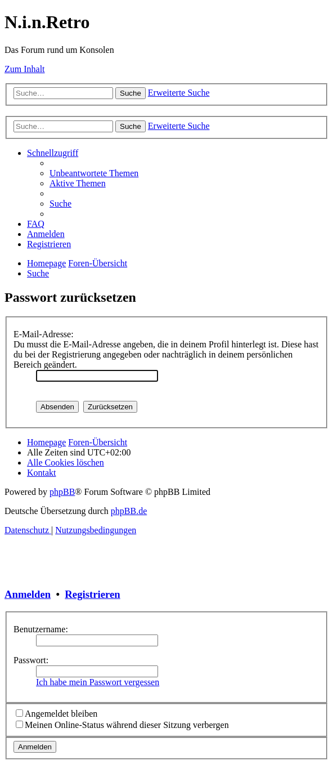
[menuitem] (94, 173)
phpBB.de (129, 511)
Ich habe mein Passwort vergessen (97, 682)
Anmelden (27, 594)
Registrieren (92, 594)
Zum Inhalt (24, 69)
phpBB (62, 492)
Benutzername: (41, 629)
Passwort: (31, 660)
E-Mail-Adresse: (44, 334)
